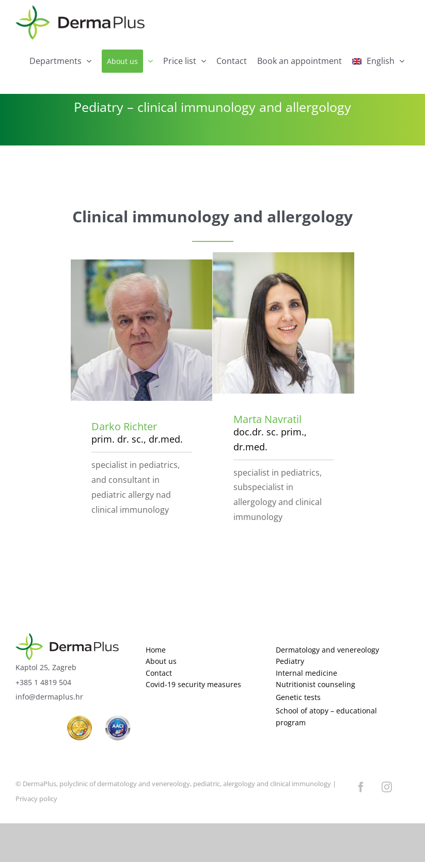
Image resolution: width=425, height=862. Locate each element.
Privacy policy (36, 798)
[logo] (67, 637)
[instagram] (387, 787)
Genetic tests (298, 697)
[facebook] (361, 787)
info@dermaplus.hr (49, 697)
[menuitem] (378, 61)
